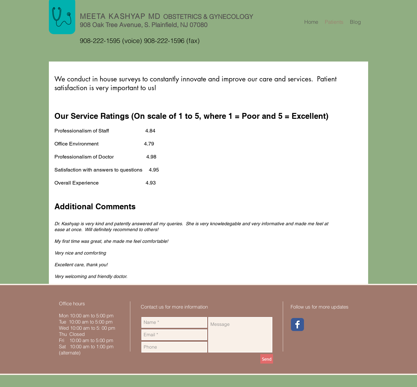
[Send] (266, 359)
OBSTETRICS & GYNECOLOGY (208, 17)
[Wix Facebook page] (297, 324)
